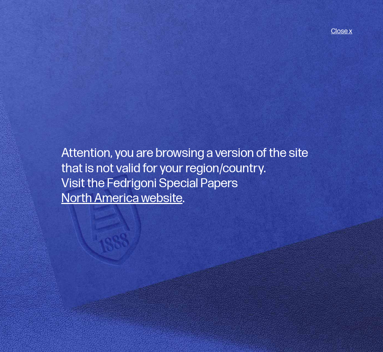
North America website (122, 198)
